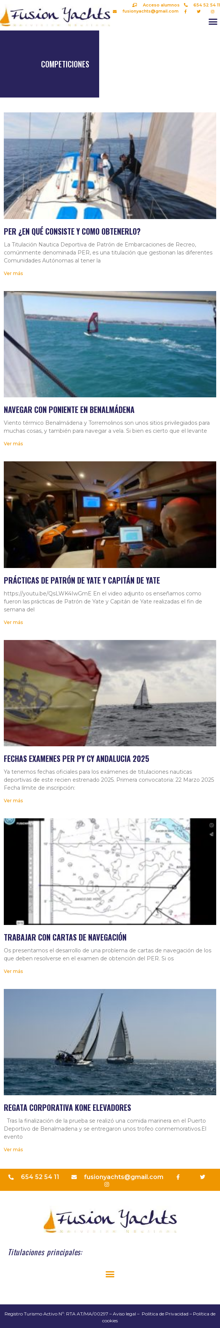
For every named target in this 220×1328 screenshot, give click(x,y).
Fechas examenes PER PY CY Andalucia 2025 (76, 758)
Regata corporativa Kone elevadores (67, 1107)
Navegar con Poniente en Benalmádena (69, 409)
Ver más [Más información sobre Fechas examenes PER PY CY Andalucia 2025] (13, 800)
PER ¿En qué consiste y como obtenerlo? (72, 231)
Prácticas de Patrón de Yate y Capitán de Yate (82, 580)
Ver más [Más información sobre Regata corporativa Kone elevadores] (13, 1149)
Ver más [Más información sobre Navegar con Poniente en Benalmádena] (13, 443)
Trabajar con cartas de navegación (65, 937)
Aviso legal (124, 1314)
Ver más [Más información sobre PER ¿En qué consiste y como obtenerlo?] (13, 273)
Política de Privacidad (165, 1314)
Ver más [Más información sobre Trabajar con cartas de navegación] (13, 971)
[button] (213, 21)
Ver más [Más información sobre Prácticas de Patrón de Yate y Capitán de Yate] (13, 622)
